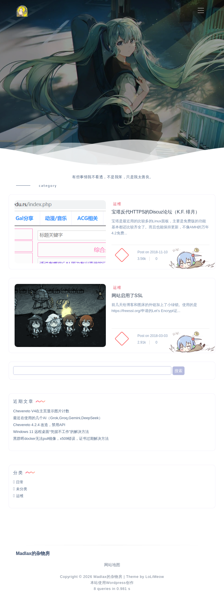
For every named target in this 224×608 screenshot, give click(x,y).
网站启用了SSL (127, 295)
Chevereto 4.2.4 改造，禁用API (39, 425)
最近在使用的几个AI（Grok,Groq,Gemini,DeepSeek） (57, 418)
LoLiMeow (154, 576)
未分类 (21, 489)
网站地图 (112, 565)
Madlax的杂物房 (108, 576)
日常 (19, 482)
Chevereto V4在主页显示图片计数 (41, 411)
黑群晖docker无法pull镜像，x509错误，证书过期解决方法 (61, 438)
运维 (117, 204)
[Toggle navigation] (201, 11)
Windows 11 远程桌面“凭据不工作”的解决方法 (51, 431)
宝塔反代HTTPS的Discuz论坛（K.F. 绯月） (156, 211)
